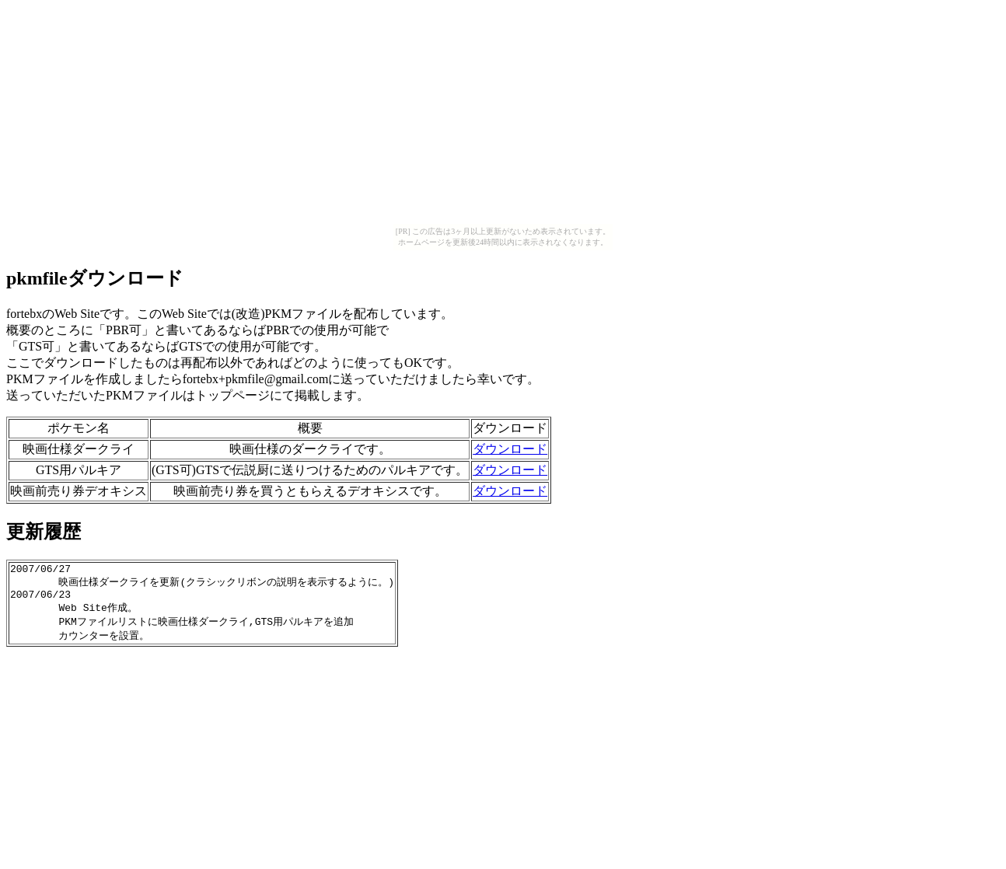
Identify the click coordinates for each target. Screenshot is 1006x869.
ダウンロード (510, 448)
